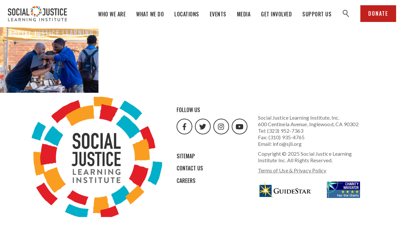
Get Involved (276, 14)
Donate (378, 13)
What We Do (150, 14)
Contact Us (190, 168)
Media (244, 14)
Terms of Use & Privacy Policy (292, 170)
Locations (186, 14)
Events (218, 14)
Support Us (316, 14)
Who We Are (112, 14)
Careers (186, 181)
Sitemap (186, 156)
